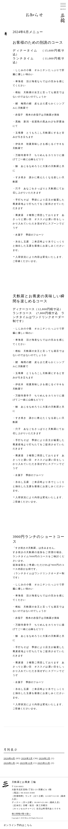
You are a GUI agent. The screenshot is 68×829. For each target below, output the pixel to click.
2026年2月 (44, 758)
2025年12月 (26, 763)
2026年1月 (9, 763)
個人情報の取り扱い (21, 814)
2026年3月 (27, 758)
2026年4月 (9, 758)
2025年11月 (44, 763)
